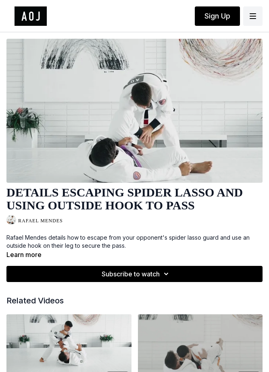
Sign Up (217, 16)
